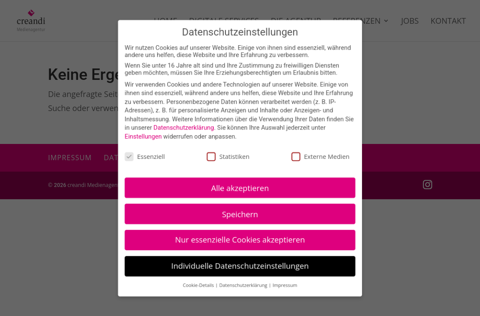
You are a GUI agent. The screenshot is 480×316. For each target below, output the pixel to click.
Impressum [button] (284, 284)
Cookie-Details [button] (199, 284)
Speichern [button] (240, 213)
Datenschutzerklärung (184, 127)
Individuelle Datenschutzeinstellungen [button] (240, 264)
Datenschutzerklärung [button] (243, 284)
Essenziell (146, 156)
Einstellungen (144, 136)
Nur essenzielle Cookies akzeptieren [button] (240, 238)
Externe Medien (319, 156)
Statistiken (228, 156)
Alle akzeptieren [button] (240, 187)
